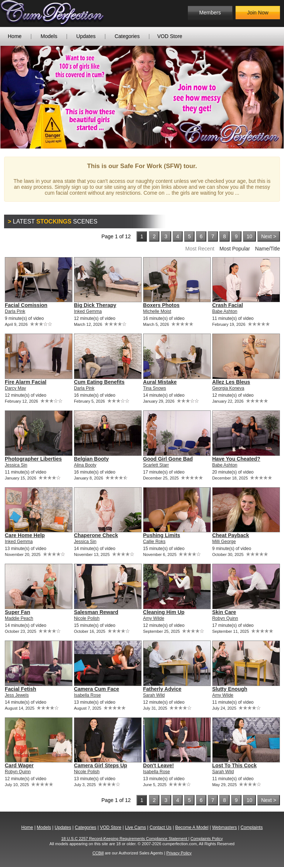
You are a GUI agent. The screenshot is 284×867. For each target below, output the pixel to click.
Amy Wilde (153, 618)
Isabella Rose (87, 695)
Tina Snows (154, 388)
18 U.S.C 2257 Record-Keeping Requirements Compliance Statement (125, 838)
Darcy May (15, 388)
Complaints (251, 827)
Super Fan (17, 612)
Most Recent (199, 249)
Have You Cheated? (236, 459)
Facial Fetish (20, 689)
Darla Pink (15, 311)
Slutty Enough (229, 689)
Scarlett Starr (156, 465)
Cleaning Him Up (164, 612)
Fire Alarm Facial (25, 382)
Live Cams (135, 827)
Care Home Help (25, 535)
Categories (127, 36)
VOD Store (169, 36)
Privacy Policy (179, 853)
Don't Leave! (158, 765)
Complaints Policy (206, 838)
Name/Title (267, 249)
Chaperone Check (96, 535)
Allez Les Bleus (231, 382)
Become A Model (192, 827)
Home (14, 36)
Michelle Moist (157, 311)
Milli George (224, 541)
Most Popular (234, 249)
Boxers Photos (161, 305)
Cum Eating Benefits (99, 382)
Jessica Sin (16, 465)
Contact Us (160, 827)
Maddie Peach (19, 618)
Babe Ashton (224, 311)
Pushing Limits (161, 535)
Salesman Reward (96, 612)
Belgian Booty (91, 459)
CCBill (98, 853)
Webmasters (224, 827)
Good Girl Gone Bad (168, 459)
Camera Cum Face (96, 689)
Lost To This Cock (234, 765)
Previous (11, 97)
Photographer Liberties (33, 459)
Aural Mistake (160, 382)
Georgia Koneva (228, 388)
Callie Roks (154, 541)
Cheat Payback (230, 535)
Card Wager (19, 765)
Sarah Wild (154, 695)
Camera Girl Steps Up (100, 765)
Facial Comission (26, 305)
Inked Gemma (88, 311)
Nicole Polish (86, 618)
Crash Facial (227, 305)
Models (49, 36)
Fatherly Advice (162, 689)
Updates (85, 36)
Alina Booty (85, 465)
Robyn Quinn (225, 618)
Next (272, 97)
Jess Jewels (17, 695)
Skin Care (224, 612)
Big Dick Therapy (95, 305)
